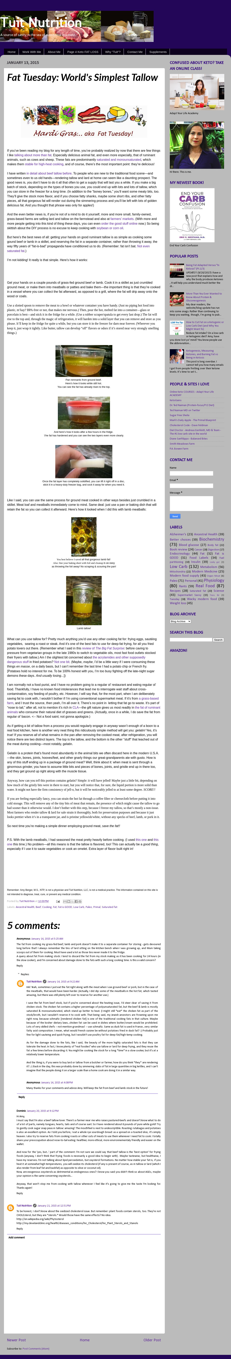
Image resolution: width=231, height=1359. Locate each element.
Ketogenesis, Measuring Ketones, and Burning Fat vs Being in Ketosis (202, 354)
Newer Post (16, 1340)
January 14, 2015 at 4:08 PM (57, 1082)
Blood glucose (189, 545)
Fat (55, 907)
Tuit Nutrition (41, 22)
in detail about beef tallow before (49, 173)
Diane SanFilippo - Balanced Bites (189, 438)
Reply (20, 965)
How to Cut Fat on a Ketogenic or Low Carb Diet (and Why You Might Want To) (205, 326)
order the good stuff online (119, 223)
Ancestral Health (25, 907)
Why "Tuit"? (113, 52)
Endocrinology (180, 553)
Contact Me (135, 52)
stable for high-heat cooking (44, 164)
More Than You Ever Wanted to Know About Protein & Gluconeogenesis (204, 297)
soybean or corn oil (110, 228)
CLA (75, 707)
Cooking (47, 907)
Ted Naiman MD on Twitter (185, 410)
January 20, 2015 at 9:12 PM (43, 1111)
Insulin (195, 562)
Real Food (205, 586)
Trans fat (214, 595)
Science (219, 591)
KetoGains (175, 400)
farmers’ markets (122, 219)
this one (141, 839)
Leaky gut (215, 562)
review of (103, 648)
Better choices (180, 539)
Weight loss (178, 603)
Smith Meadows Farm (182, 443)
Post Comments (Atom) (36, 1348)
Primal (96, 907)
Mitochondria (177, 571)
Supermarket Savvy (190, 595)
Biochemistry (211, 539)
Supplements (158, 52)
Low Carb (78, 907)
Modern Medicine (204, 571)
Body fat (213, 545)
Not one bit (61, 662)
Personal (191, 581)
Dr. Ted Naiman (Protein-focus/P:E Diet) (192, 405)
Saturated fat (109, 907)
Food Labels (199, 557)
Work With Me (32, 52)
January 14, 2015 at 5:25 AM (47, 938)
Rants (183, 586)
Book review (178, 549)
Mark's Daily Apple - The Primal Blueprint (193, 420)
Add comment (16, 1237)
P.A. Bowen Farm (179, 448)
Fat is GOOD (65, 907)
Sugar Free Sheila (179, 415)
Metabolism (208, 567)
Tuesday (174, 599)
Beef (38, 907)
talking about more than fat (32, 155)
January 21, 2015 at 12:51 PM (54, 1205)
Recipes (175, 591)
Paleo (89, 907)
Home (12, 52)
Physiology (214, 580)
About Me (54, 52)
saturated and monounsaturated (119, 159)
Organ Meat (213, 576)
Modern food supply (184, 575)
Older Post (152, 1340)
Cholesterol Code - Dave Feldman (189, 425)
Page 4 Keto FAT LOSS (82, 52)
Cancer (198, 549)
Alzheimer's (178, 534)
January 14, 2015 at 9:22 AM (63, 981)
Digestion (213, 549)
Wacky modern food (202, 599)
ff (28, 662)
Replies (25, 974)
